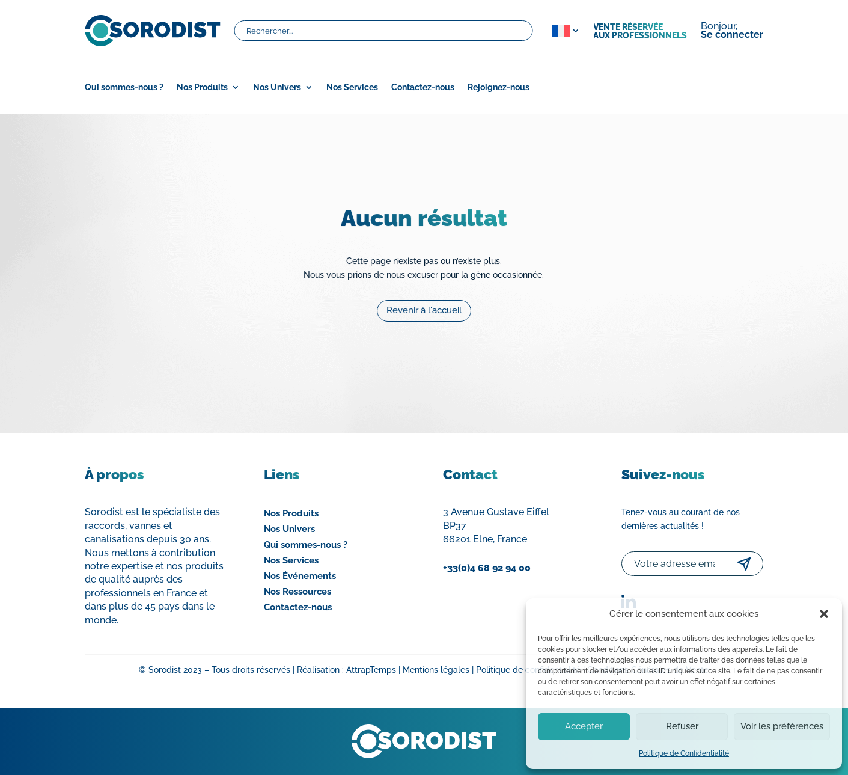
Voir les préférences (781, 726)
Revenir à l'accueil (424, 306)
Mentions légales (436, 670)
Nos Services (352, 87)
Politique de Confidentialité (684, 753)
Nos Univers (277, 87)
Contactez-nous (422, 87)
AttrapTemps (371, 670)
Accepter (584, 726)
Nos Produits (202, 87)
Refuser (682, 726)
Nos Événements (300, 576)
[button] (824, 614)
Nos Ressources (297, 591)
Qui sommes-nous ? (124, 87)
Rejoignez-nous (498, 87)
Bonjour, (732, 31)
